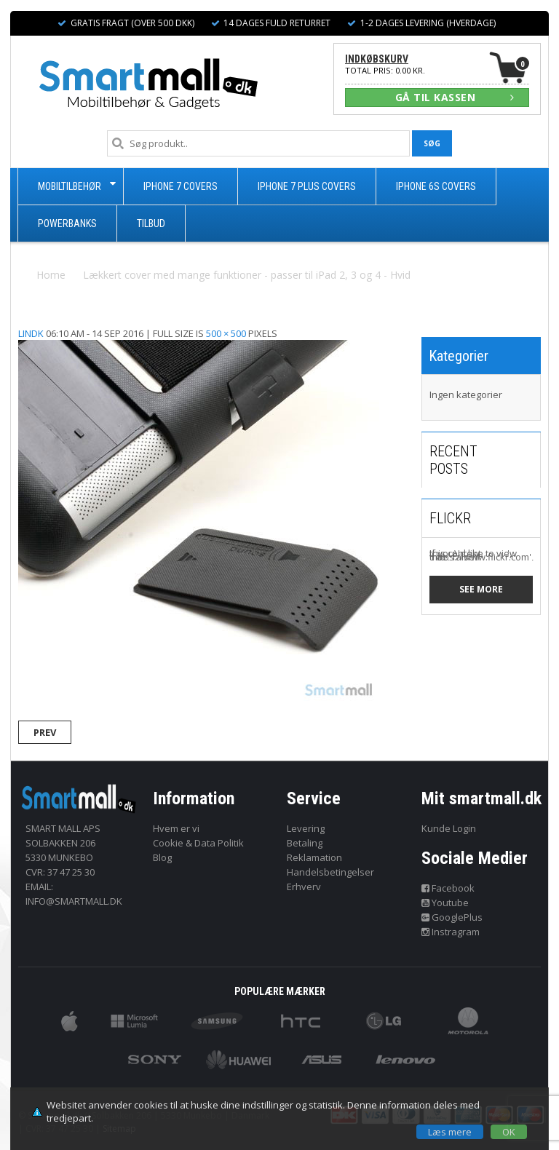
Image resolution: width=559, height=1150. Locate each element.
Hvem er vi (176, 828)
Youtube (445, 902)
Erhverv (304, 886)
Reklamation (314, 857)
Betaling (304, 842)
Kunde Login (448, 828)
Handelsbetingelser (330, 872)
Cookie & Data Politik (198, 842)
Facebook (448, 888)
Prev (44, 732)
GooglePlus (452, 917)
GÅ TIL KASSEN (455, 97)
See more (481, 589)
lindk (31, 333)
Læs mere (450, 1131)
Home (51, 275)
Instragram (450, 931)
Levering (306, 828)
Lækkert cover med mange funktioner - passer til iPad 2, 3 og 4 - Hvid (247, 275)
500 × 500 (226, 333)
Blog (162, 857)
